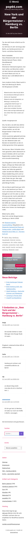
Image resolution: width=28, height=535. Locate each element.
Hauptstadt (5, 240)
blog (10, 237)
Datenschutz (6, 468)
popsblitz (5, 498)
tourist (13, 247)
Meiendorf (5, 495)
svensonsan (6, 399)
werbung (5, 250)
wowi (17, 250)
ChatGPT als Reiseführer (14, 298)
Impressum (5, 465)
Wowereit (12, 250)
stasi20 (8, 247)
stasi (3, 247)
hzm (3, 489)
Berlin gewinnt (6, 483)
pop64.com (14, 7)
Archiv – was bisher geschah (11, 474)
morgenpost (6, 242)
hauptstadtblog (7, 225)
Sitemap (4, 462)
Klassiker (5, 492)
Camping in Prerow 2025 (14, 295)
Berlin (6, 237)
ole (12, 242)
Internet (12, 240)
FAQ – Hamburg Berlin (9, 471)
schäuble (5, 245)
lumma (18, 240)
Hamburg (15, 237)
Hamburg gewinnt (8, 486)
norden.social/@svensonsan (11, 524)
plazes (20, 242)
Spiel (17, 245)
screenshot (12, 245)
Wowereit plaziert (10, 223)
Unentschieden (7, 501)
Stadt (21, 245)
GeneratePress (14, 532)
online (15, 242)
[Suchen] (21, 434)
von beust (19, 247)
